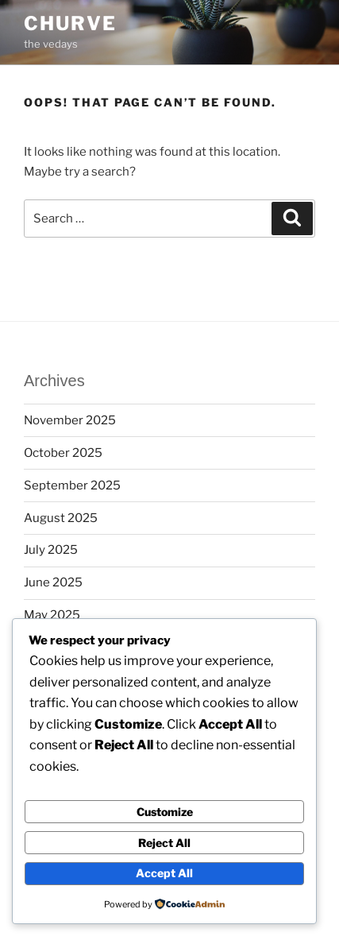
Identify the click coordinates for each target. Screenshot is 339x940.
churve (70, 23)
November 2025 (70, 420)
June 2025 (53, 582)
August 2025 (61, 518)
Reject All (164, 842)
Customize (165, 811)
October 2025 (63, 453)
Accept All (164, 873)
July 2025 (51, 550)
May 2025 (52, 615)
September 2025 (72, 485)
